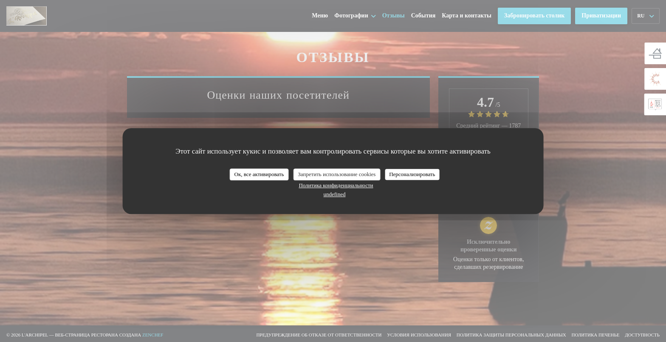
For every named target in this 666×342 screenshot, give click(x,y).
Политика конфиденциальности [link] (336, 185)
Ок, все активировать (259, 174)
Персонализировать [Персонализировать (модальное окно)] (412, 174)
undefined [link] (335, 194)
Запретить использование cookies (336, 174)
